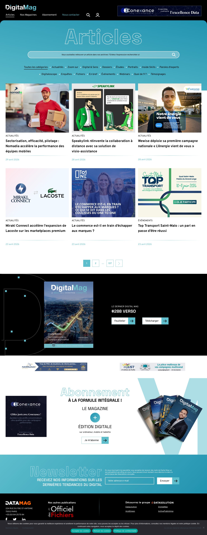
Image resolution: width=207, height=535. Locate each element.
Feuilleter (119, 321)
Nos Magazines (28, 15)
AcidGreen (130, 511)
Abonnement (49, 15)
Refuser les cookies (102, 531)
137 (110, 263)
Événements (145, 220)
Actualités (12, 136)
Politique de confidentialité (125, 531)
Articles (10, 15)
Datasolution (131, 507)
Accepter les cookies (80, 531)
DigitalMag (163, 507)
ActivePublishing (165, 511)
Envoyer (164, 481)
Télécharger (152, 321)
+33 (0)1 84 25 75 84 (15, 515)
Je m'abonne (91, 440)
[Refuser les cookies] (203, 527)
